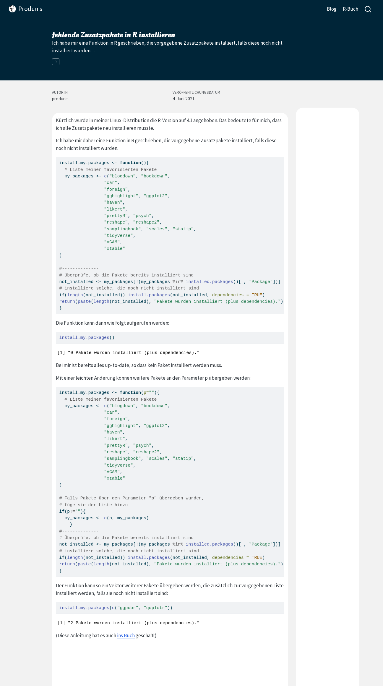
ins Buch (126, 635)
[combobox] (368, 9)
